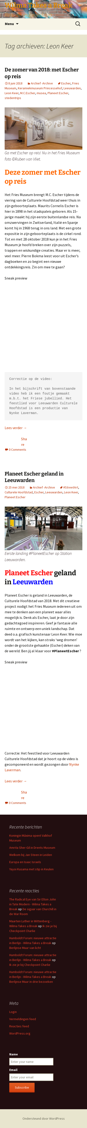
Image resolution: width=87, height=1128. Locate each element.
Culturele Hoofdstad (19, 492)
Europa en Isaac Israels (25, 862)
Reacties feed (19, 1026)
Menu (9, 23)
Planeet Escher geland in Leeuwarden (34, 477)
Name (13, 1054)
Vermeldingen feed (22, 1019)
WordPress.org (19, 1033)
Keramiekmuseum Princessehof (40, 88)
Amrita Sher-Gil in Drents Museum (32, 847)
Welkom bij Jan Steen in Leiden (30, 855)
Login (13, 1012)
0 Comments (17, 449)
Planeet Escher (58, 93)
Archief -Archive (42, 83)
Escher (66, 83)
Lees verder (16, 427)
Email (13, 1070)
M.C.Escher (27, 93)
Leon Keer (12, 93)
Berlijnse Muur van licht (25, 948)
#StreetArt (70, 487)
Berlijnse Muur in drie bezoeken (31, 982)
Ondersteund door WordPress (44, 1118)
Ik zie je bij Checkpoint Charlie (29, 965)
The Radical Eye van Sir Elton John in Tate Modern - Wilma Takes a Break (32, 904)
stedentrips (13, 98)
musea (41, 93)
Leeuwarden (72, 88)
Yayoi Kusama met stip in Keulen (31, 869)
